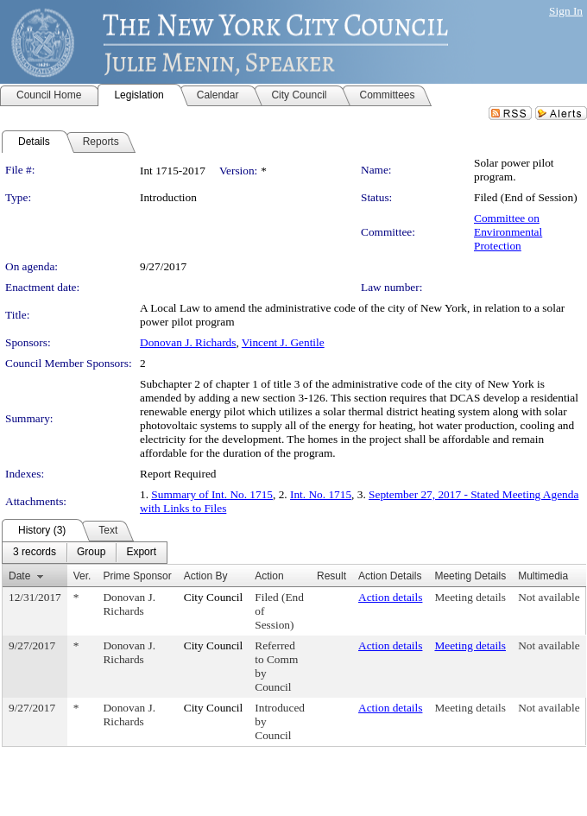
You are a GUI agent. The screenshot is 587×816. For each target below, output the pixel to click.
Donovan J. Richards (188, 342)
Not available (548, 597)
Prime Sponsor (137, 576)
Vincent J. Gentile (283, 342)
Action (269, 576)
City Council (213, 597)
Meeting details (470, 597)
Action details (390, 597)
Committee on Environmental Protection (508, 232)
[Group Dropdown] (91, 552)
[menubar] (84, 552)
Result (331, 576)
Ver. (82, 576)
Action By (206, 576)
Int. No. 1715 (320, 494)
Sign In (566, 10)
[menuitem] (34, 552)
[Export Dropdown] (141, 552)
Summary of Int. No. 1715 (212, 494)
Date (19, 576)
